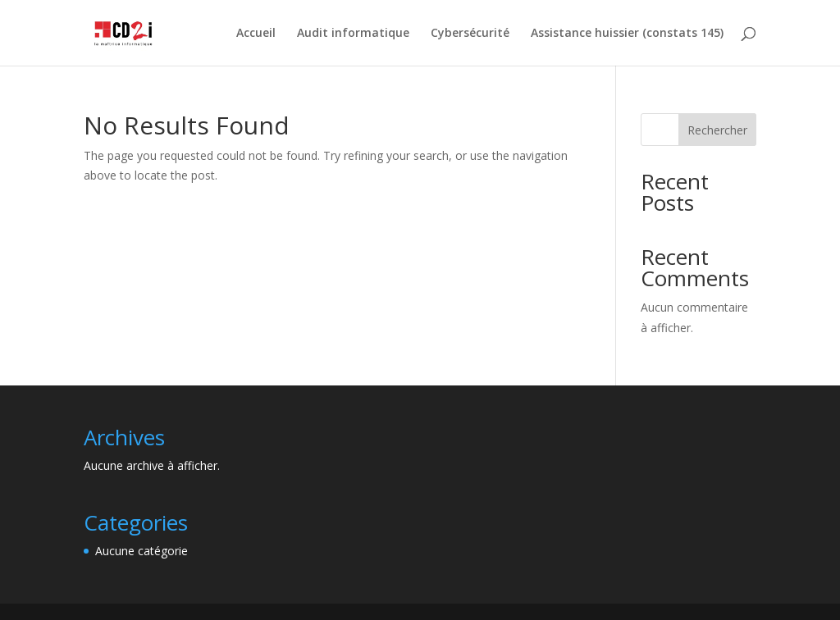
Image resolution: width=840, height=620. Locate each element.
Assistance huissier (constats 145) (627, 33)
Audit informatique (353, 33)
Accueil (256, 33)
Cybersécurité (470, 33)
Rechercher (717, 130)
